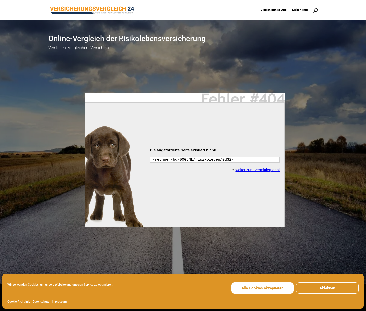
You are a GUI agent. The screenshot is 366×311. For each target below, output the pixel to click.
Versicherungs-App (274, 10)
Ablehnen (327, 288)
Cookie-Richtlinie (18, 301)
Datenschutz (41, 301)
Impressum (59, 301)
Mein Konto (300, 10)
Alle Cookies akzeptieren (262, 288)
